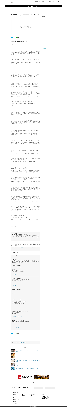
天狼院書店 (14, 274)
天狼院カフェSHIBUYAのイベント (47, 394)
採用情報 (15, 401)
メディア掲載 (25, 398)
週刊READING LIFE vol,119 (22, 342)
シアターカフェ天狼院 (16, 327)
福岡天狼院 (14, 285)
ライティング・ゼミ (34, 395)
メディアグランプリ (26, 394)
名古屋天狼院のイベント (46, 397)
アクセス (39, 387)
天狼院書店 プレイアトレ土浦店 (17, 316)
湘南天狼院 (15, 394)
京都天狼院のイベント (46, 398)
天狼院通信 (24, 395)
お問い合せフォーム (23, 255)
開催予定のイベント (17, 399)
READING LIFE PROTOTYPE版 (46, 1)
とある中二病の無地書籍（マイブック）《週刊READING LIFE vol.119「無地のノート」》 (28, 368)
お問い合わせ (50, 387)
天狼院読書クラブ (33, 394)
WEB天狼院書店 (37, 1)
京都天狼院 (15, 396)
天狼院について (16, 392)
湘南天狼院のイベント (46, 396)
